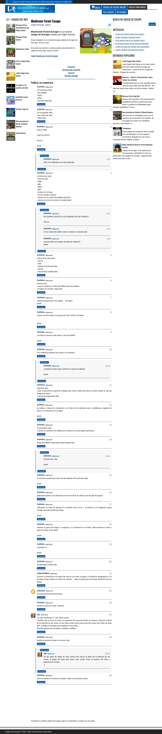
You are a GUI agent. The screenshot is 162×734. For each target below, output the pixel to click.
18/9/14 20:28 (44, 614)
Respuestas (44, 156)
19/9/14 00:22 (49, 675)
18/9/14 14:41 (55, 159)
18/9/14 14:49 (49, 297)
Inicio (8, 2)
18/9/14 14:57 (49, 439)
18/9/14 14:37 (49, 109)
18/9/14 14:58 (55, 456)
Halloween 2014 (22, 49)
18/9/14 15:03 (49, 524)
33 (109, 25)
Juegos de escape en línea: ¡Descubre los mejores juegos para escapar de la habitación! (42, 2)
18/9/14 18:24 (49, 602)
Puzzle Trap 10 (22, 109)
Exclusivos (108, 12)
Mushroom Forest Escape (45, 21)
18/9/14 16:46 (53, 573)
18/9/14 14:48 (49, 280)
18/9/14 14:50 (49, 312)
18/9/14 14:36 (49, 87)
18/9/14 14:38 (49, 126)
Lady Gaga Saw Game (131, 61)
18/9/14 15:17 (49, 561)
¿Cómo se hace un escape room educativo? (132, 47)
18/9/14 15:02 (49, 504)
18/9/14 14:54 (49, 405)
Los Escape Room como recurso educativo (132, 44)
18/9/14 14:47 (55, 238)
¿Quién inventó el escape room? (127, 37)
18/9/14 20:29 (49, 637)
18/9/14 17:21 (49, 590)
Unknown (41, 591)
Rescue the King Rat (131, 96)
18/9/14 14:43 (55, 228)
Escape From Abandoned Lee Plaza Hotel (22, 27)
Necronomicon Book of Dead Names (22, 124)
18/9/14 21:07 (51, 653)
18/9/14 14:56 (49, 425)
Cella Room (21, 133)
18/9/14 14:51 (49, 332)
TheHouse (126, 128)
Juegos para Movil (137, 7)
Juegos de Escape (38, 25)
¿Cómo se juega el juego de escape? (129, 34)
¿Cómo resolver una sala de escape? (129, 50)
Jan (38, 614)
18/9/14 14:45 (49, 255)
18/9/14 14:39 (49, 173)
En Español (122, 12)
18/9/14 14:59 (49, 492)
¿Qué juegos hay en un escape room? (130, 40)
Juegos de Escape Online (114, 7)
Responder (41, 104)
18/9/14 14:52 (49, 349)
